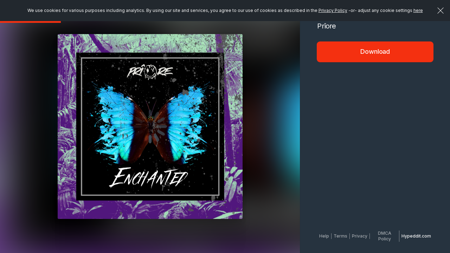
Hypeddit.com (416, 236)
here (418, 10)
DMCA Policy (384, 236)
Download (375, 51)
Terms (340, 236)
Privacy (359, 236)
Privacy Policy (333, 10)
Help (324, 236)
